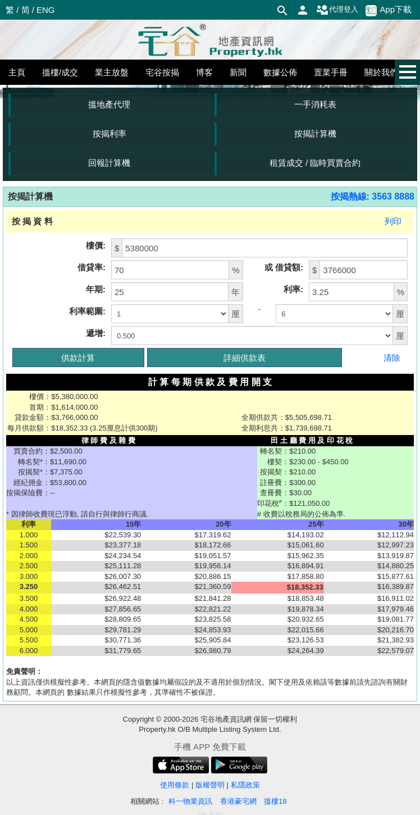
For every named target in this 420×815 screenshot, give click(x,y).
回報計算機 (109, 162)
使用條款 (174, 785)
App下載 (389, 10)
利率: (293, 289)
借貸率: (91, 267)
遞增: (96, 333)
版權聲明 (210, 785)
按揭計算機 (315, 133)
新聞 (238, 72)
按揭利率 (109, 133)
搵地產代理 (109, 104)
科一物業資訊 (190, 801)
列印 (393, 221)
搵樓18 (275, 801)
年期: (96, 289)
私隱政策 (245, 785)
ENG (45, 10)
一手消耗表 (315, 104)
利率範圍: (87, 311)
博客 (204, 72)
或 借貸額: (283, 267)
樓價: (96, 245)
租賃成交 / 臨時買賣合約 (315, 162)
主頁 (16, 72)
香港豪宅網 (238, 801)
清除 (392, 358)
